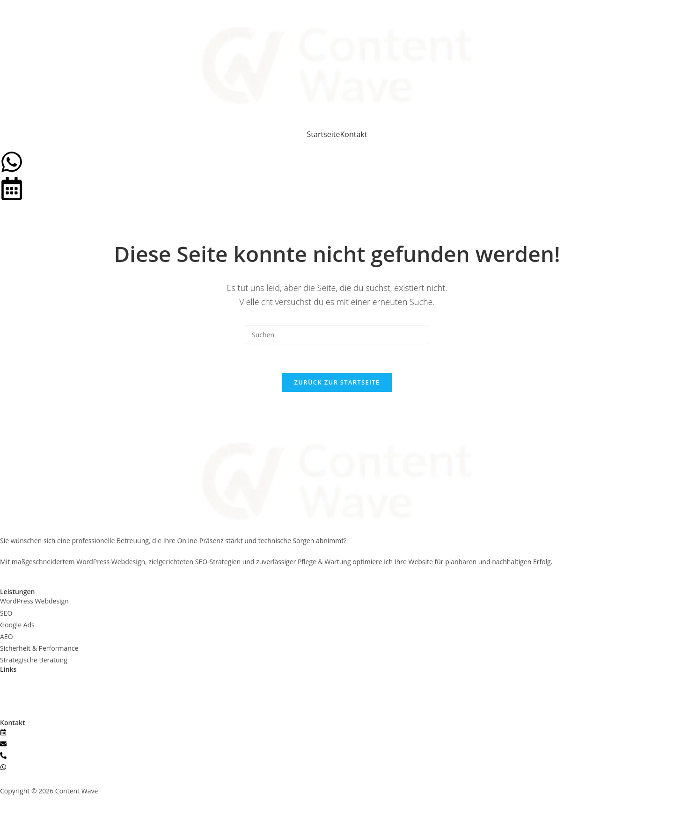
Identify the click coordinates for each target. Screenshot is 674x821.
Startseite (323, 134)
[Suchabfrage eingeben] (337, 335)
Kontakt (353, 134)
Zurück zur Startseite (337, 382)
